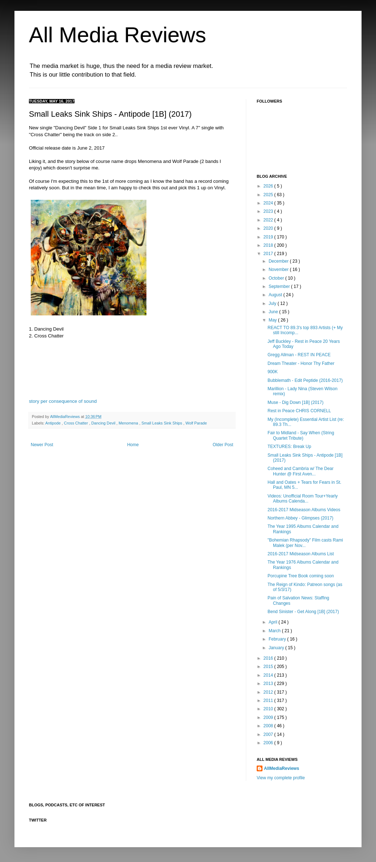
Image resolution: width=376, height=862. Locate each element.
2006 (269, 742)
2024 (269, 203)
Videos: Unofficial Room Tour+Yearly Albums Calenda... (303, 499)
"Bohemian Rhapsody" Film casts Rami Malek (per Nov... (305, 543)
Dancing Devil (103, 423)
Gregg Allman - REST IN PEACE (299, 354)
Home (133, 444)
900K (273, 371)
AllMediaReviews (65, 416)
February (278, 639)
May (273, 320)
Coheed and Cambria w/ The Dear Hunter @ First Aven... (301, 471)
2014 (269, 675)
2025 (269, 194)
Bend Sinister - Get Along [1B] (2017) (303, 611)
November (279, 269)
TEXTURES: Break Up (289, 446)
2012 (269, 692)
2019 (269, 237)
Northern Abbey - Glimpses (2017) (300, 518)
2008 (269, 725)
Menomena (129, 423)
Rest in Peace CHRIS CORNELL (299, 410)
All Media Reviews (117, 35)
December (279, 261)
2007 (269, 734)
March (275, 630)
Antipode (53, 423)
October (277, 278)
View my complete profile (281, 777)
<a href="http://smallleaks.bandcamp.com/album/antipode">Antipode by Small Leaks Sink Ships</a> (132, 374)
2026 (269, 186)
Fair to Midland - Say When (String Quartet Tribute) (301, 435)
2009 (269, 717)
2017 (269, 253)
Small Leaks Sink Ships (162, 423)
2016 (269, 658)
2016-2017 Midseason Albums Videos (304, 509)
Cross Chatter (76, 423)
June (274, 311)
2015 (269, 666)
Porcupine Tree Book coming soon (301, 575)
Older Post (223, 444)
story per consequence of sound (63, 401)
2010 (269, 708)
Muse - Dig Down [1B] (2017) (296, 402)
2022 (269, 220)
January (277, 647)
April (273, 622)
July (273, 303)
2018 (269, 245)
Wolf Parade (196, 423)
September (280, 286)
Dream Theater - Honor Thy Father (301, 363)
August (276, 294)
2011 (269, 700)
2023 (269, 211)
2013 (269, 683)
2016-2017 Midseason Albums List (301, 553)
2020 (269, 228)
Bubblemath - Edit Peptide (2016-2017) (305, 380)
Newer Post (42, 444)
